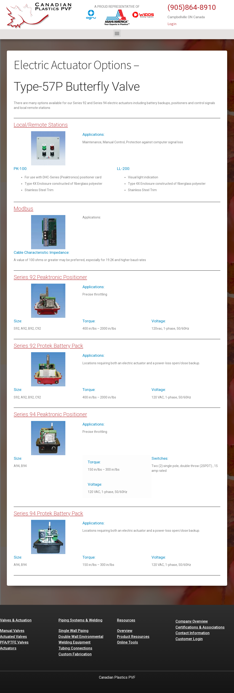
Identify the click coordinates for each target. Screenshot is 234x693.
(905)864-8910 (192, 7)
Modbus (23, 208)
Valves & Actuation (16, 620)
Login (172, 23)
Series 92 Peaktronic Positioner (50, 277)
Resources (126, 620)
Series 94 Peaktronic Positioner (50, 414)
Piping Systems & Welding (80, 620)
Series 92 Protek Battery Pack (48, 346)
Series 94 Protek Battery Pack (48, 513)
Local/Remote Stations (41, 125)
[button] (117, 33)
